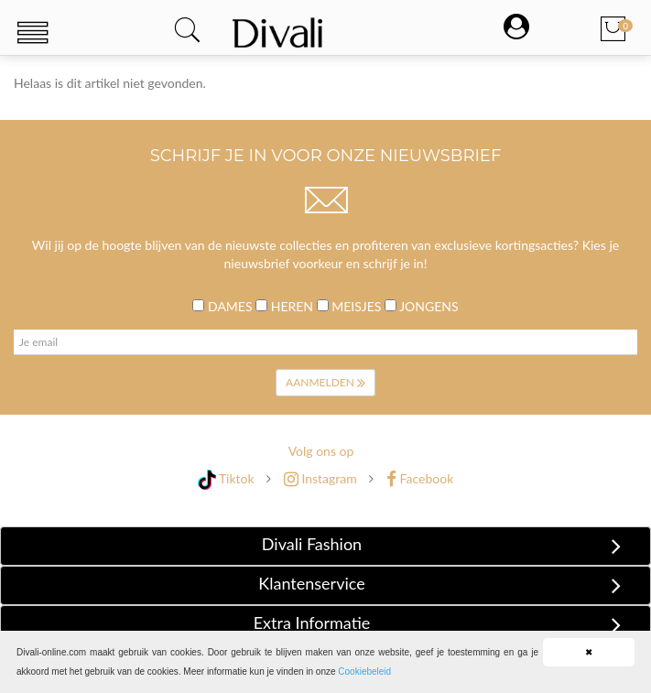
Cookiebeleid (364, 671)
